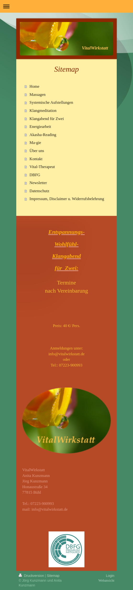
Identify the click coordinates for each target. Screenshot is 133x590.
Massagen (37, 94)
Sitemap (53, 576)
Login (110, 576)
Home (34, 86)
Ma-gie (35, 142)
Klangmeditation (42, 110)
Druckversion (32, 576)
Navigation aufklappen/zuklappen (66, 6)
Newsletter (38, 182)
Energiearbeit (40, 126)
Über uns (36, 150)
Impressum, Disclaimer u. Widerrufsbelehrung (66, 199)
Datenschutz (39, 191)
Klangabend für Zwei (46, 118)
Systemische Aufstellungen (51, 102)
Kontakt (35, 159)
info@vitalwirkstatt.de (50, 509)
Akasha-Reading (42, 134)
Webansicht (106, 580)
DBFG (34, 175)
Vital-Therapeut (42, 166)
